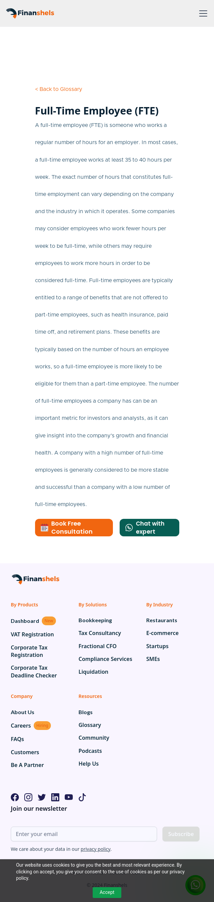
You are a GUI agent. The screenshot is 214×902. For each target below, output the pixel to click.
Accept (107, 892)
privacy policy (95, 849)
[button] (202, 13)
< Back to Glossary (58, 89)
